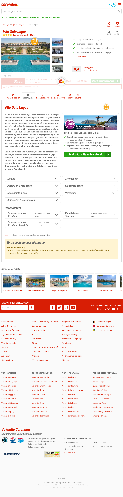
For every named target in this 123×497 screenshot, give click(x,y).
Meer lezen (81, 56)
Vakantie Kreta (38, 403)
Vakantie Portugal (9, 407)
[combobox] (61, 11)
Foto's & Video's (58, 97)
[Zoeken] (119, 11)
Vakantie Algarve (69, 377)
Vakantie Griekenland (10, 403)
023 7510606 (69, 452)
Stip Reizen (36, 338)
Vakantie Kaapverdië (40, 377)
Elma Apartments (100, 415)
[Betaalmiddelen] (12, 454)
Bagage (4, 347)
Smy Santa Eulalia (100, 390)
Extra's (4, 351)
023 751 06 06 (109, 309)
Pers (64, 347)
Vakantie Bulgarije (9, 381)
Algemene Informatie (10, 330)
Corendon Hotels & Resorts (43, 347)
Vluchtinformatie (8, 343)
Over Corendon (8, 321)
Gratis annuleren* (52, 17)
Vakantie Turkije (8, 415)
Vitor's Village (98, 381)
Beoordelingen (42, 97)
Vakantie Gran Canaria (41, 386)
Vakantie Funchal (69, 394)
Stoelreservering (39, 330)
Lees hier (8, 235)
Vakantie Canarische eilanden (44, 381)
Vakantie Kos (37, 398)
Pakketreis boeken (70, 351)
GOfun (34, 343)
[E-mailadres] (14, 307)
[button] (87, 154)
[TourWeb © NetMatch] (61, 478)
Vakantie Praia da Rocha (72, 390)
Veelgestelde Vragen (10, 338)
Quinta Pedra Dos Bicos (102, 386)
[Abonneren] (31, 307)
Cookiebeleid (67, 326)
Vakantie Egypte (8, 394)
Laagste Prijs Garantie (71, 321)
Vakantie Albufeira (70, 386)
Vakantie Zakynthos (40, 415)
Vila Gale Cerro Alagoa (102, 394)
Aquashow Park (99, 403)
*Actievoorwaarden (40, 360)
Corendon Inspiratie (40, 351)
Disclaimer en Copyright (72, 338)
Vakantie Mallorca (39, 407)
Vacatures (66, 343)
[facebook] (52, 307)
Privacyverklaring (69, 334)
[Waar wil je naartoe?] (61, 11)
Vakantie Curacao (8, 386)
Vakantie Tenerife (39, 411)
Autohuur (5, 356)
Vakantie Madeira (69, 381)
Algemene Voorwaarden (11, 334)
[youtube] (73, 307)
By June (35, 334)
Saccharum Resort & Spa (103, 407)
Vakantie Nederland (9, 390)
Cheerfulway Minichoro (102, 411)
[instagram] (66, 307)
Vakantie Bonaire (8, 377)
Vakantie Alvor (68, 407)
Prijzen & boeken (13, 97)
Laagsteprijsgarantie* (31, 17)
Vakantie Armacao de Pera (73, 415)
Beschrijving (28, 97)
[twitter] (59, 307)
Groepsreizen (7, 360)
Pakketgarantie (10, 17)
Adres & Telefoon (8, 326)
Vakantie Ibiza (38, 390)
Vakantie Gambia (8, 398)
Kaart (70, 97)
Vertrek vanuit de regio (72, 356)
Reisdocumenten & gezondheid (45, 321)
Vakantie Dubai (38, 394)
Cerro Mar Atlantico (101, 398)
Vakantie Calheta (69, 403)
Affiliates (35, 356)
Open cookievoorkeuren (72, 330)
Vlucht (78, 97)
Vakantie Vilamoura (70, 411)
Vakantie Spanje (8, 411)
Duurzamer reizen (39, 326)
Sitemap (65, 360)
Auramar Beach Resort (102, 377)
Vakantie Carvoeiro (70, 398)
